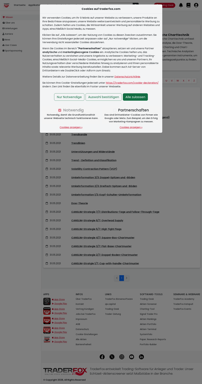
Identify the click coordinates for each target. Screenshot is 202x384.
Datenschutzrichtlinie (127, 76)
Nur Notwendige (69, 97)
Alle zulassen (135, 97)
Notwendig (73, 110)
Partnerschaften (133, 110)
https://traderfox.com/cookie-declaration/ (132, 83)
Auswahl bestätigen (103, 97)
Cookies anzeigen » (71, 127)
